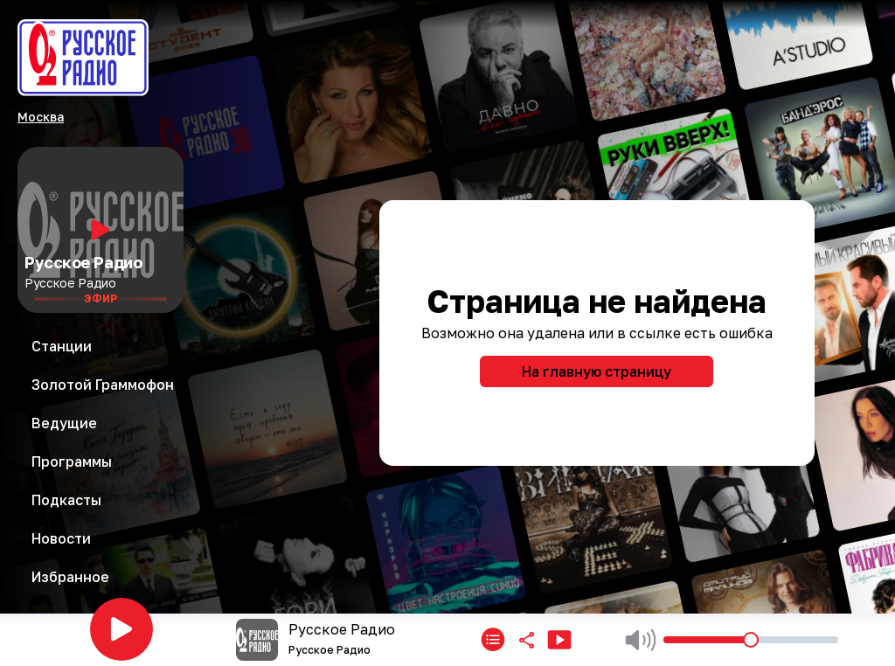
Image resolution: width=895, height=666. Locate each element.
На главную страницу (596, 371)
